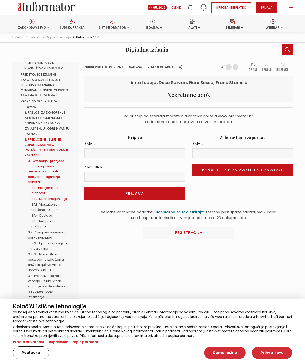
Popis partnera (85, 341)
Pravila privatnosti (29, 341)
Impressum (58, 341)
